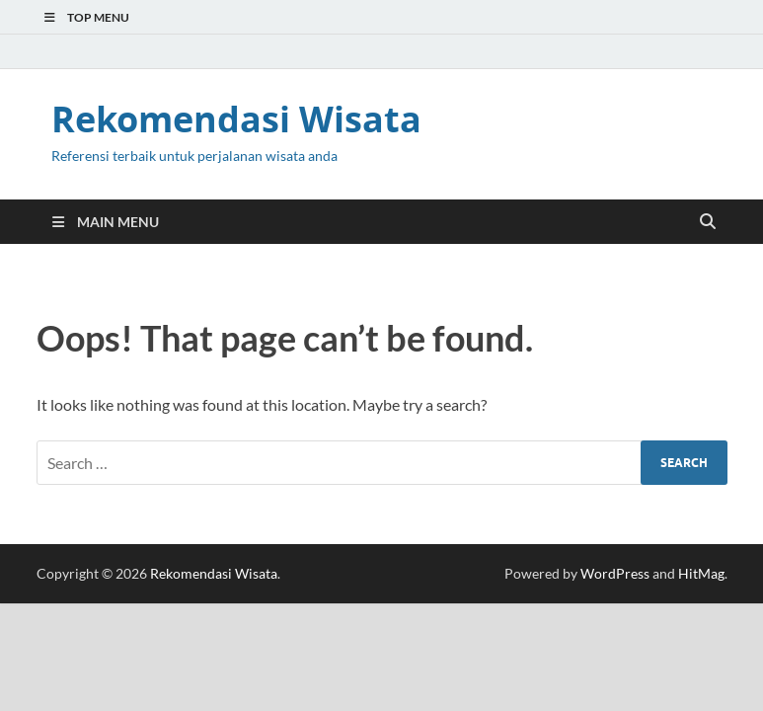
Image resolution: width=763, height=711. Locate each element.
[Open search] (708, 222)
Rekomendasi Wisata (236, 119)
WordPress (614, 573)
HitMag (701, 573)
